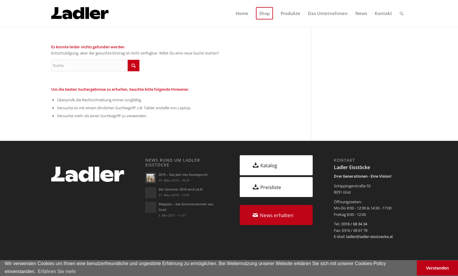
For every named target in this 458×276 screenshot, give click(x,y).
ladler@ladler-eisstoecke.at (369, 236)
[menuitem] (242, 13)
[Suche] (401, 13)
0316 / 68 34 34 (354, 224)
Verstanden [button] (437, 268)
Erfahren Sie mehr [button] (57, 271)
